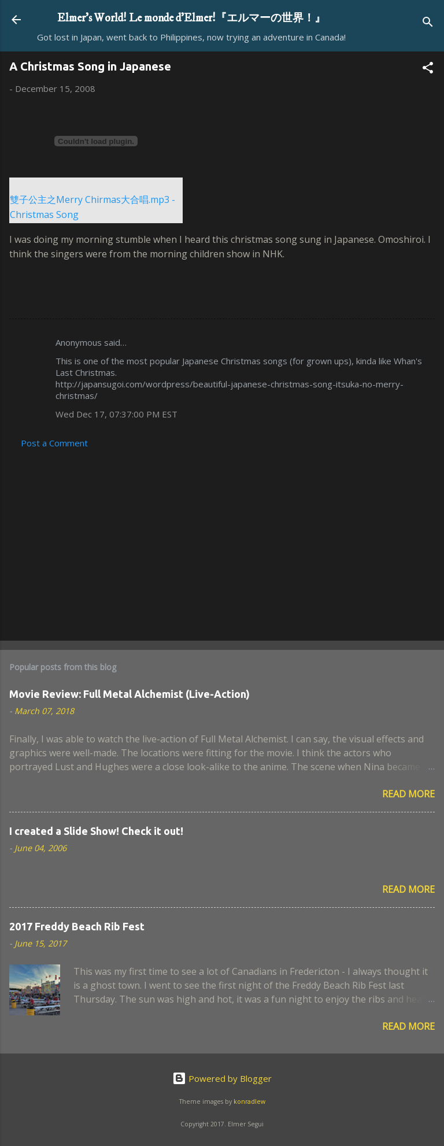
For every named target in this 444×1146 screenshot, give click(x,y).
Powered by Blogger (222, 1078)
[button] (428, 69)
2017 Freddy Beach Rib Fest (77, 926)
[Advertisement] (222, 541)
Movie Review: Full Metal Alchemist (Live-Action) (129, 694)
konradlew (249, 1101)
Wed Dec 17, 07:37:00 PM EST (116, 414)
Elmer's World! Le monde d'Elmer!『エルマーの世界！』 (191, 18)
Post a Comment (54, 443)
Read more (408, 794)
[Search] (428, 23)
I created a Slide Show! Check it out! (96, 831)
